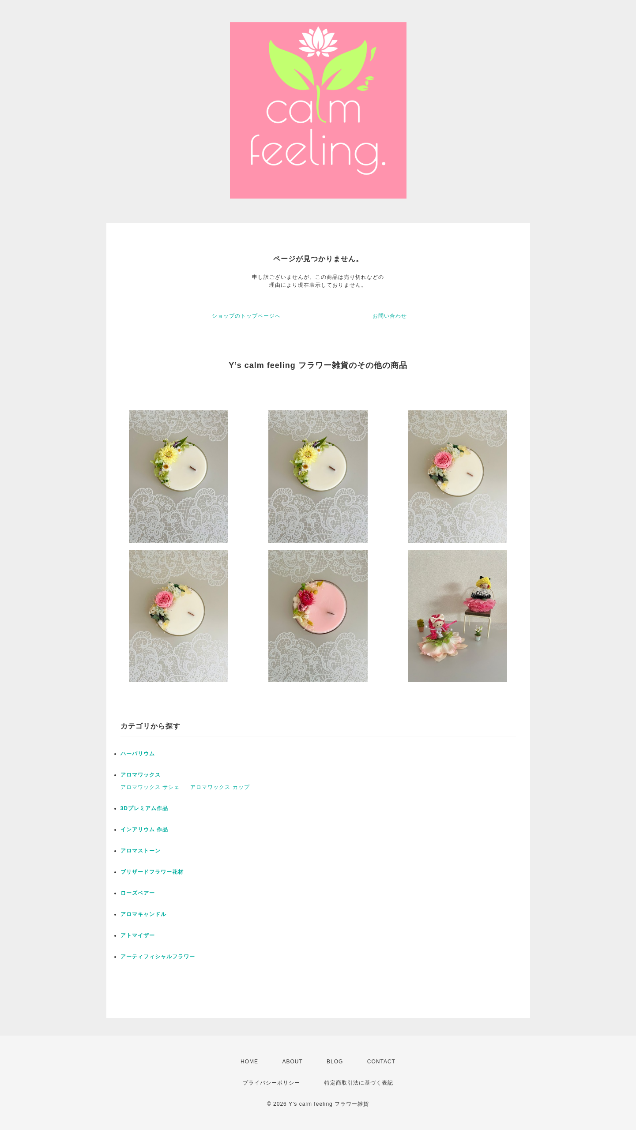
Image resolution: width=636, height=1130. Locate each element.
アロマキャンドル (143, 914)
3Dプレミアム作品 (144, 808)
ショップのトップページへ (246, 316)
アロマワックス (140, 775)
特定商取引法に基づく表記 (358, 1083)
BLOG (335, 1062)
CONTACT (381, 1062)
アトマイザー (137, 935)
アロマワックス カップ (219, 787)
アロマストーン (140, 851)
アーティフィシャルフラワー (157, 957)
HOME (249, 1062)
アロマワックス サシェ (150, 787)
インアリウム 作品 (144, 829)
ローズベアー (137, 893)
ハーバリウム (137, 754)
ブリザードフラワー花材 (152, 872)
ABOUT (292, 1062)
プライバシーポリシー (271, 1083)
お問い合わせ (390, 316)
